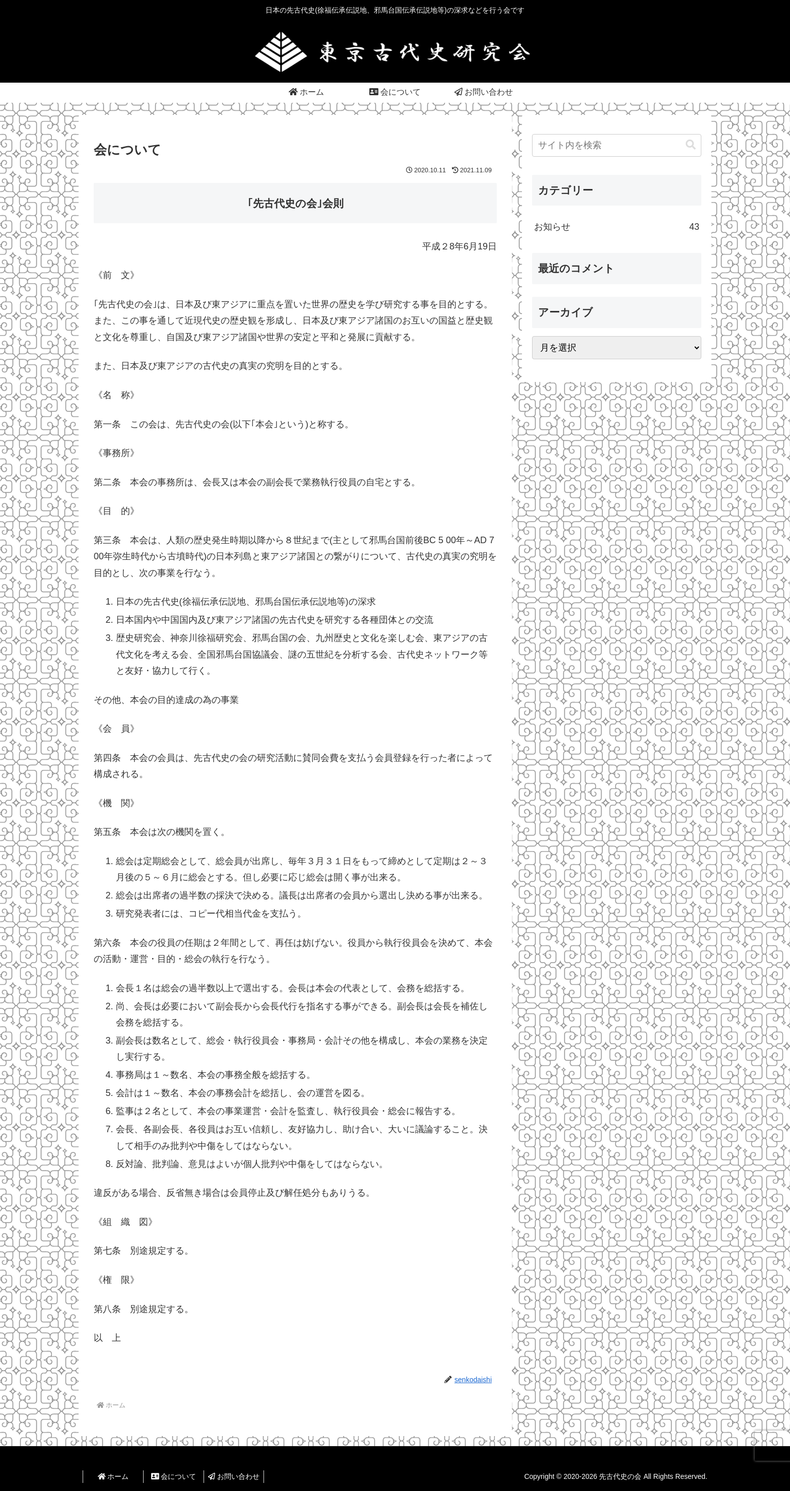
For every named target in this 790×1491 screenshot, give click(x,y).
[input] (616, 145)
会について (173, 1476)
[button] (691, 145)
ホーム (113, 1476)
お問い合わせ (233, 1476)
